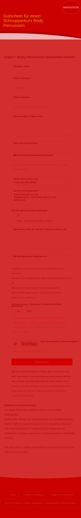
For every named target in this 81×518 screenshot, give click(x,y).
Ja (18, 215)
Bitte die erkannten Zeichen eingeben (60, 341)
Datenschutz (52, 503)
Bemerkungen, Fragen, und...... (29, 116)
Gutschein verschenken (62, 495)
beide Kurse (39, 200)
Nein (29, 311)
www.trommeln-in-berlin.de (23, 298)
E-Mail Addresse (22, 78)
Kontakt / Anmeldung (33, 495)
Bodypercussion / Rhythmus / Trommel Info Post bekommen (36, 305)
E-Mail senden (68, 503)
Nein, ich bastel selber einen (35, 220)
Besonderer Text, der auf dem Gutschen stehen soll (39, 229)
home (13, 495)
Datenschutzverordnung (61, 447)
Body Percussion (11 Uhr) (39, 194)
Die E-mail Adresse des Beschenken (33, 155)
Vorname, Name (21, 66)
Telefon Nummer (21, 97)
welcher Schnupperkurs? (26, 191)
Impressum (21, 452)
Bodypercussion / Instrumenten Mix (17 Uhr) (39, 197)
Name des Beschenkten (25, 143)
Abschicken (42, 361)
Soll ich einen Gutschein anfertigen (29, 211)
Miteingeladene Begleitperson (30, 256)
